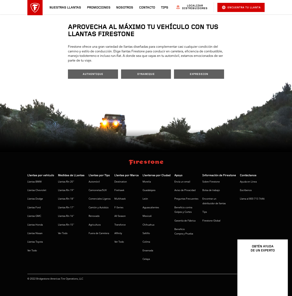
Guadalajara (149, 190)
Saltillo (146, 233)
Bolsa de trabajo (211, 190)
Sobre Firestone (211, 182)
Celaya (146, 259)
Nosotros (124, 7)
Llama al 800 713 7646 (252, 199)
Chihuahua (148, 225)
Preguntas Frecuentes (186, 199)
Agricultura (95, 225)
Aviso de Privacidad (184, 190)
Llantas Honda (35, 225)
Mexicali (147, 216)
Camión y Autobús (98, 207)
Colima (146, 242)
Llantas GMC (34, 216)
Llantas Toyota (35, 242)
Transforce (120, 225)
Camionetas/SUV (98, 190)
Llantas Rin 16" (66, 216)
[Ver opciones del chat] (280, 281)
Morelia (147, 182)
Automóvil (94, 182)
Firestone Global (211, 221)
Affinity (118, 233)
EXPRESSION (199, 74)
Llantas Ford (34, 207)
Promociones (99, 7)
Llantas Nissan (35, 233)
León (145, 199)
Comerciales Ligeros (100, 199)
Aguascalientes (151, 207)
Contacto (147, 7)
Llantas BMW (34, 182)
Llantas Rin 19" (66, 190)
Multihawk (120, 199)
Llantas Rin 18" (66, 199)
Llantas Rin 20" (66, 182)
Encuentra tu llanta (241, 7)
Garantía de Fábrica (184, 221)
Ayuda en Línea (248, 182)
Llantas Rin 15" (66, 225)
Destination (120, 182)
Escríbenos (246, 190)
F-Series (118, 207)
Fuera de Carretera (99, 233)
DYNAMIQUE (146, 74)
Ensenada (148, 251)
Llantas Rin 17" (66, 207)
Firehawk (119, 190)
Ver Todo (32, 251)
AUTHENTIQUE (93, 74)
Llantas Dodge (35, 199)
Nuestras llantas (65, 7)
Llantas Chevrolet (36, 190)
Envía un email (182, 182)
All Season (120, 216)
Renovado (94, 216)
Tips (164, 7)
